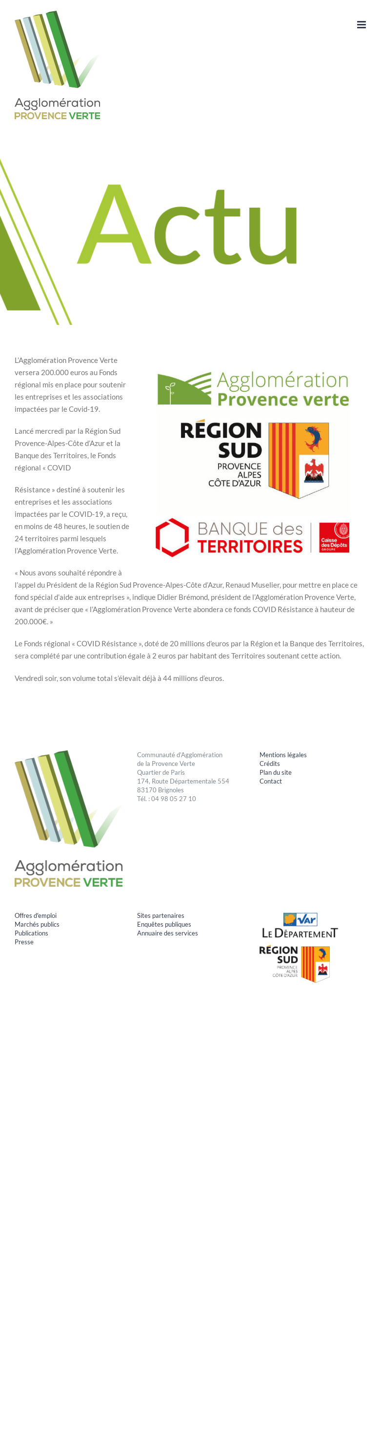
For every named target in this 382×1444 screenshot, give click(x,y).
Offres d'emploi (36, 915)
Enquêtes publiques (164, 924)
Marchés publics (37, 924)
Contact (271, 781)
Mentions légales (283, 755)
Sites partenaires (160, 915)
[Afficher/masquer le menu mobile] (362, 25)
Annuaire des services (167, 933)
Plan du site (276, 772)
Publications (31, 933)
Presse (24, 942)
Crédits (270, 763)
